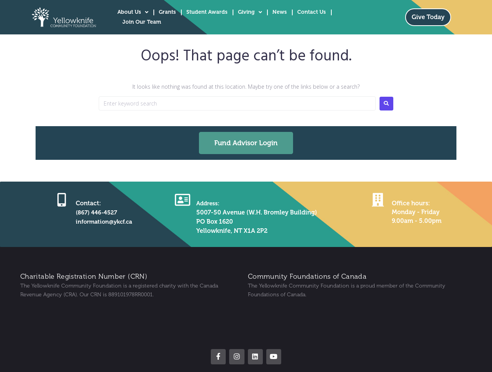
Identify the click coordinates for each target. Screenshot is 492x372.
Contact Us (311, 12)
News (279, 12)
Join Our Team (141, 22)
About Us (132, 12)
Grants (167, 12)
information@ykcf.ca (103, 221)
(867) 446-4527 (94, 212)
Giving (250, 12)
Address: (207, 203)
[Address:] (182, 199)
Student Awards (207, 12)
